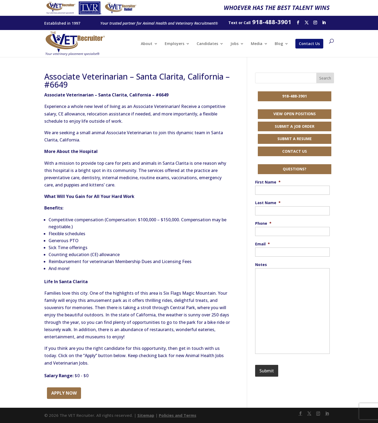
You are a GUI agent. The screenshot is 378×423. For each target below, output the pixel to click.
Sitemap (145, 415)
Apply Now (64, 393)
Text (232, 22)
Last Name (268, 202)
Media (256, 44)
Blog (279, 44)
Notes (261, 264)
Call (247, 22)
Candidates (207, 44)
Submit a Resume (294, 138)
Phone (263, 223)
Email (262, 244)
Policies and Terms (177, 415)
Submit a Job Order (294, 126)
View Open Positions (294, 113)
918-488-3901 (294, 96)
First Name (268, 182)
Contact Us (309, 43)
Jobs (234, 44)
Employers (174, 44)
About (146, 44)
